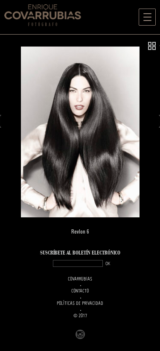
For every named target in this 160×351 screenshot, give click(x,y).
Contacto (80, 291)
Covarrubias (80, 279)
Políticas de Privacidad (80, 303)
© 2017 (80, 316)
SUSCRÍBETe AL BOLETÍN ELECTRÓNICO (80, 253)
